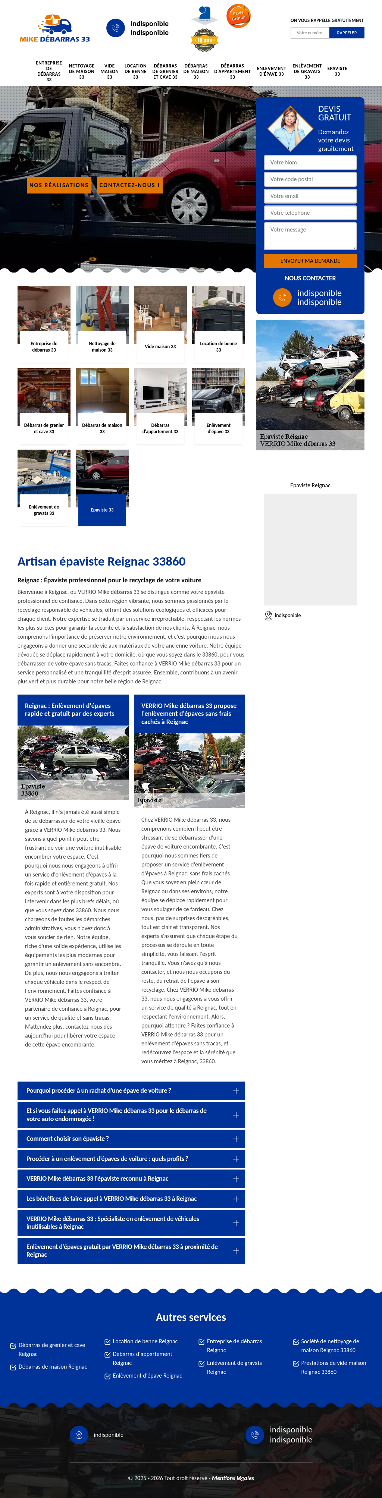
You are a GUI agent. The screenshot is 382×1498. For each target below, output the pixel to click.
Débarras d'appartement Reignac (142, 1358)
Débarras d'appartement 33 (232, 71)
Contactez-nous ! (130, 185)
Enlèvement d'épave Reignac (147, 1375)
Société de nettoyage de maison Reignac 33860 (330, 1346)
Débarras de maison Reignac (53, 1366)
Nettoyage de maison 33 (81, 71)
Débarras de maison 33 (196, 71)
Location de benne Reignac (145, 1341)
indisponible (150, 23)
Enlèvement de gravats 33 (307, 71)
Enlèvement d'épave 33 (271, 71)
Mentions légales (233, 1478)
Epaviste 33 (338, 71)
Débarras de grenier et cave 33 (166, 71)
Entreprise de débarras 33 (49, 71)
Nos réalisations (59, 185)
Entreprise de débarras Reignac (234, 1346)
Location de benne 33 (136, 71)
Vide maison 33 (109, 71)
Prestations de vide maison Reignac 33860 (333, 1367)
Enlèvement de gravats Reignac (234, 1367)
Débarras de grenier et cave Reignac (52, 1349)
